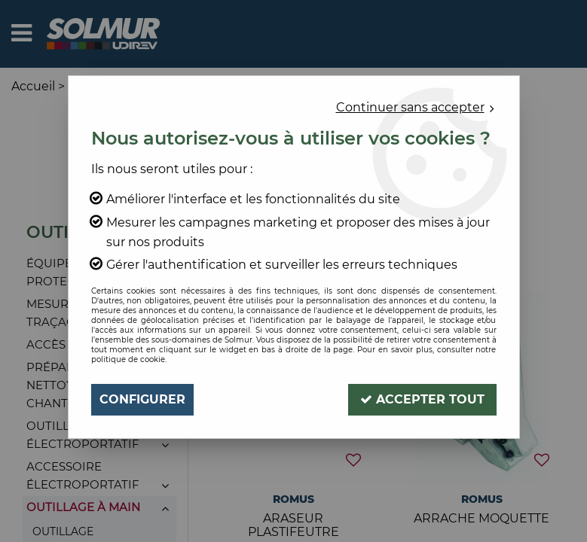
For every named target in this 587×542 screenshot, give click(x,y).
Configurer (142, 399)
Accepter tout (422, 399)
